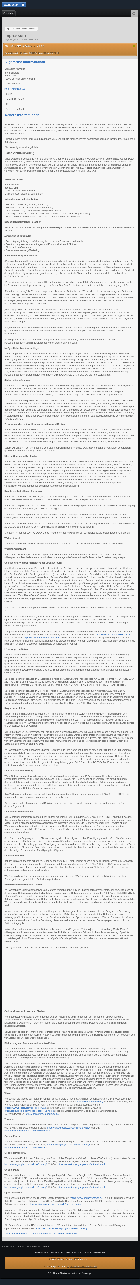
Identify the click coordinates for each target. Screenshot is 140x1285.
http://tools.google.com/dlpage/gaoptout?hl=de (29, 1110)
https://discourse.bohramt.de (44, 53)
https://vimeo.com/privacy (89, 1101)
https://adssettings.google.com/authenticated (27, 1130)
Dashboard (10, 5)
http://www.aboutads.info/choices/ (113, 634)
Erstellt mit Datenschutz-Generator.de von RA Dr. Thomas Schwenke (40, 1233)
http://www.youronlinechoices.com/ (42, 637)
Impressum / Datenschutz (15, 1246)
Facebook (35, 1246)
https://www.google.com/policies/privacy (26, 1107)
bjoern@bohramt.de (14, 88)
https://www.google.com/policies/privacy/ (68, 1127)
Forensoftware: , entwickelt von (70, 1252)
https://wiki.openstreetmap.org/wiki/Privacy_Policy (55, 1204)
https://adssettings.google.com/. (42, 1114)
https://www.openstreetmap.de (87, 1198)
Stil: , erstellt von (70, 1273)
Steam (45, 1246)
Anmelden (8, 13)
